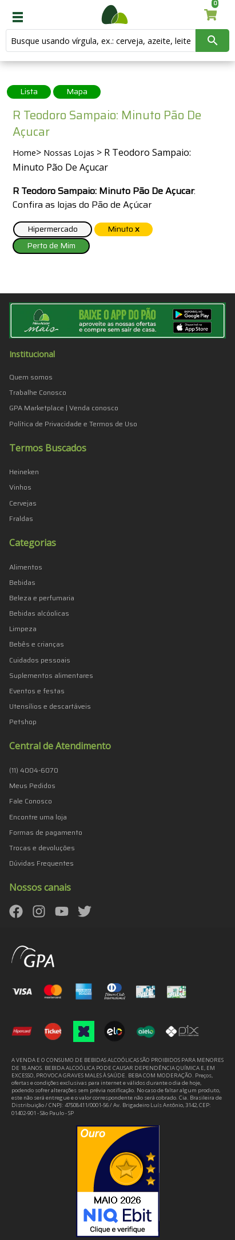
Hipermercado (52, 229)
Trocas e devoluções (42, 847)
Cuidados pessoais (39, 660)
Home (24, 152)
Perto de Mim (51, 245)
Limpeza (23, 628)
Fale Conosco (30, 800)
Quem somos (31, 376)
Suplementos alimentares (51, 675)
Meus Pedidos (32, 785)
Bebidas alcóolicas (39, 613)
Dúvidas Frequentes (41, 863)
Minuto (123, 229)
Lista (29, 91)
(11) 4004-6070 (33, 770)
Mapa (76, 91)
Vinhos (20, 487)
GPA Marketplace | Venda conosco (63, 407)
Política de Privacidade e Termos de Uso (73, 423)
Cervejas (23, 503)
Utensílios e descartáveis (50, 706)
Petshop (23, 721)
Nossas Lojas (68, 152)
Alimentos (25, 567)
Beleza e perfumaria (41, 597)
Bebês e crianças (36, 644)
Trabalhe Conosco (37, 392)
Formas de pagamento (45, 832)
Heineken (24, 471)
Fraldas (21, 518)
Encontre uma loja (38, 816)
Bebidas (22, 582)
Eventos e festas (37, 690)
